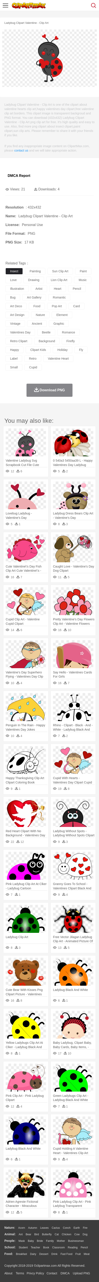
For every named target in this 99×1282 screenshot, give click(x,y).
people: (10, 1240)
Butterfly (47, 1234)
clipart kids (38, 350)
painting (35, 271)
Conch (67, 1227)
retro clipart (18, 341)
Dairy (33, 1254)
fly (81, 350)
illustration (17, 288)
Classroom (58, 1247)
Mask (21, 1240)
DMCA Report (19, 176)
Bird (36, 1234)
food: (8, 1254)
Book (46, 1247)
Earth (77, 1227)
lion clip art (59, 280)
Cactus (56, 1227)
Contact (52, 1273)
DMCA (65, 1273)
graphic (58, 323)
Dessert (43, 1254)
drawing (33, 280)
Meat (87, 1254)
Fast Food (66, 1254)
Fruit (78, 1254)
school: (10, 1247)
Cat (57, 1234)
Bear (28, 1234)
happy (14, 350)
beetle (46, 332)
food (36, 306)
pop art (57, 306)
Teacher (35, 1247)
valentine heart (58, 358)
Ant (21, 1234)
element (61, 315)
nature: (9, 1227)
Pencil (84, 1247)
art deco (16, 306)
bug (13, 297)
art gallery (34, 297)
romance (68, 332)
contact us (21, 150)
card (76, 306)
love (13, 280)
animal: (10, 1234)
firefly (70, 341)
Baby (31, 1240)
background (47, 341)
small (14, 367)
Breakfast (21, 1254)
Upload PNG (81, 1273)
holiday (62, 350)
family (50, 1240)
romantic (59, 297)
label (14, 358)
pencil (77, 288)
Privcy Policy (35, 1273)
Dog (85, 1234)
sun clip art (60, 271)
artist (38, 288)
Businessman (76, 1240)
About (8, 1273)
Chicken (66, 1234)
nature (40, 315)
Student (23, 1247)
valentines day (20, 332)
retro (32, 358)
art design (17, 315)
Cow (77, 1234)
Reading (73, 1247)
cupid (33, 367)
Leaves (44, 1227)
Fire (85, 1227)
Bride (40, 1240)
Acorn (21, 1227)
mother (61, 1240)
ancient (37, 323)
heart (57, 288)
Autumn (32, 1227)
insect (14, 271)
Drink (54, 1254)
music (83, 280)
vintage (15, 323)
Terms (20, 1273)
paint (83, 271)
